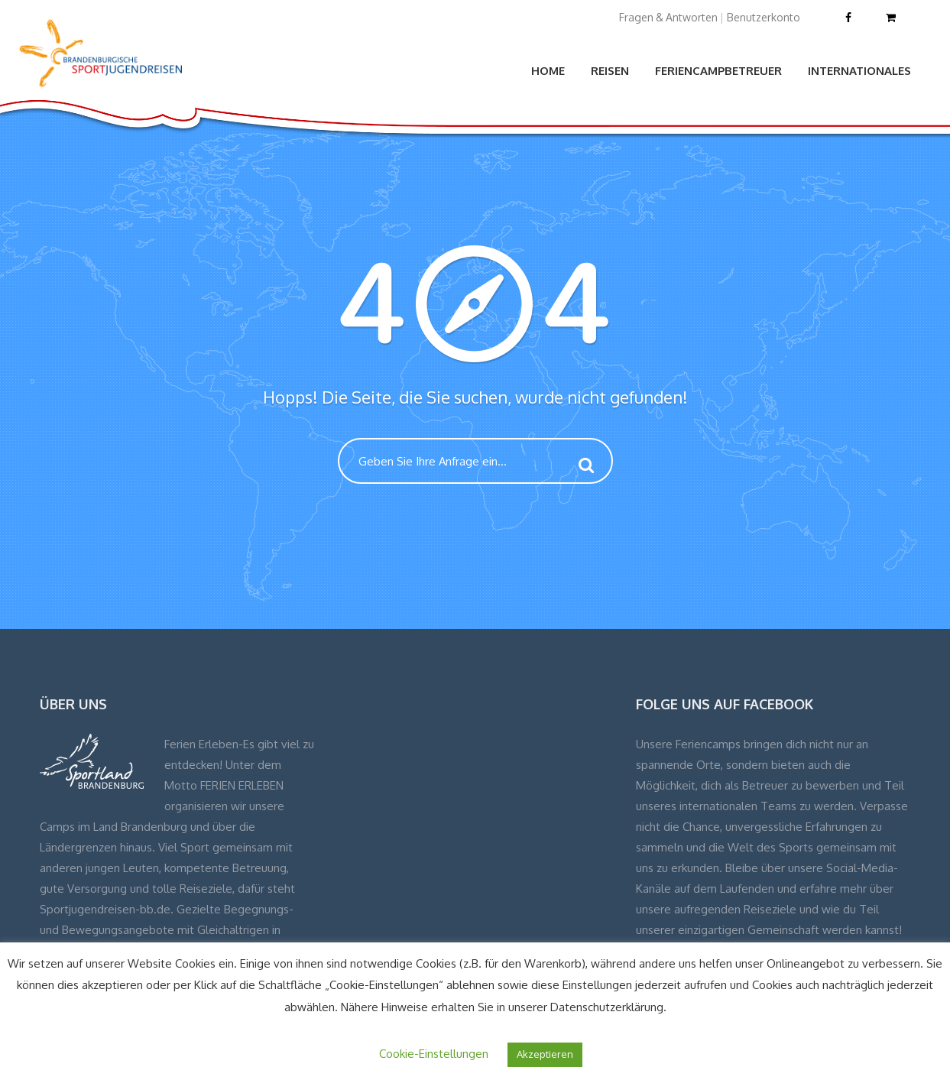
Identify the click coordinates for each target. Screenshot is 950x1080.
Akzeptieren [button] (545, 1054)
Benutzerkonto (763, 17)
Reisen (610, 70)
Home (548, 70)
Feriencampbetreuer (718, 70)
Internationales (859, 70)
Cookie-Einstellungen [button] (433, 1053)
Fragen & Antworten (668, 17)
